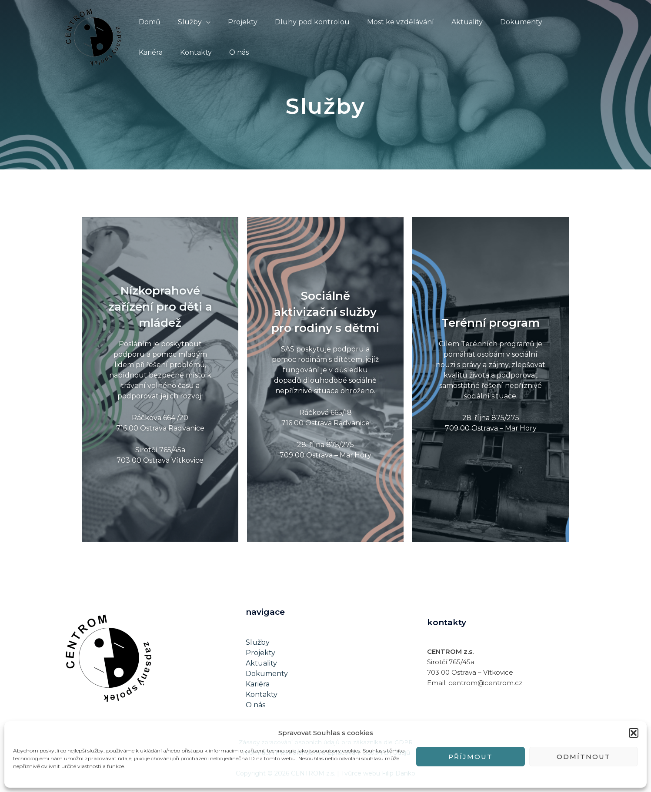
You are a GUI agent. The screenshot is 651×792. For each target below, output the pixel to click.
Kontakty (153, 52)
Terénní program (490, 324)
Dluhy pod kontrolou (300, 22)
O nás (192, 52)
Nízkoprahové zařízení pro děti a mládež (160, 308)
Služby (185, 22)
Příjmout (470, 756)
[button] (633, 733)
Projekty (234, 22)
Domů (148, 22)
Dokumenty (498, 22)
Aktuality (448, 22)
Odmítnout (584, 756)
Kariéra (546, 22)
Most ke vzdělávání (384, 22)
